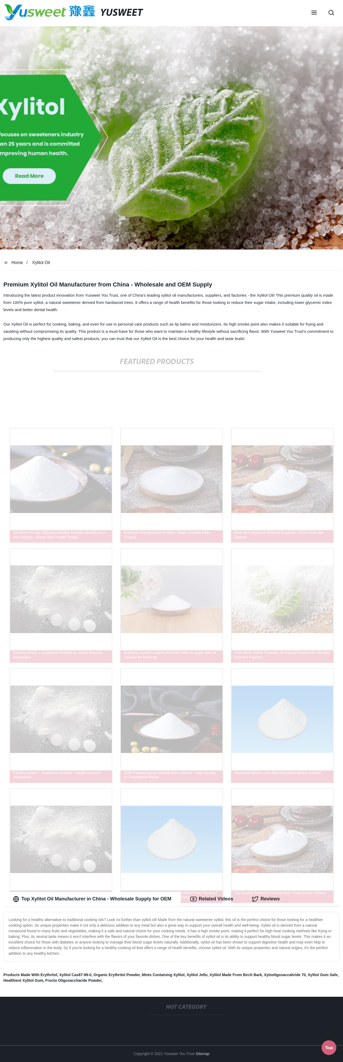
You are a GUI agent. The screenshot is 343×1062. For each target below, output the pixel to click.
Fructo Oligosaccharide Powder (73, 980)
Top (329, 1047)
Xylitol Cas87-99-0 (75, 975)
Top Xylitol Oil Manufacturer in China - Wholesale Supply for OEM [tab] (92, 899)
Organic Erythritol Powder (117, 975)
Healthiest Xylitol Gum (23, 980)
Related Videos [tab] (211, 899)
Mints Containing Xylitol (163, 975)
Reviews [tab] (266, 899)
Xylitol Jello (197, 975)
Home (17, 262)
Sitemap (202, 1054)
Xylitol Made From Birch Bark (236, 975)
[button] (314, 13)
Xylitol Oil (41, 262)
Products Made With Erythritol (30, 975)
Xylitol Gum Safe (323, 975)
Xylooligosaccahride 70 (285, 975)
